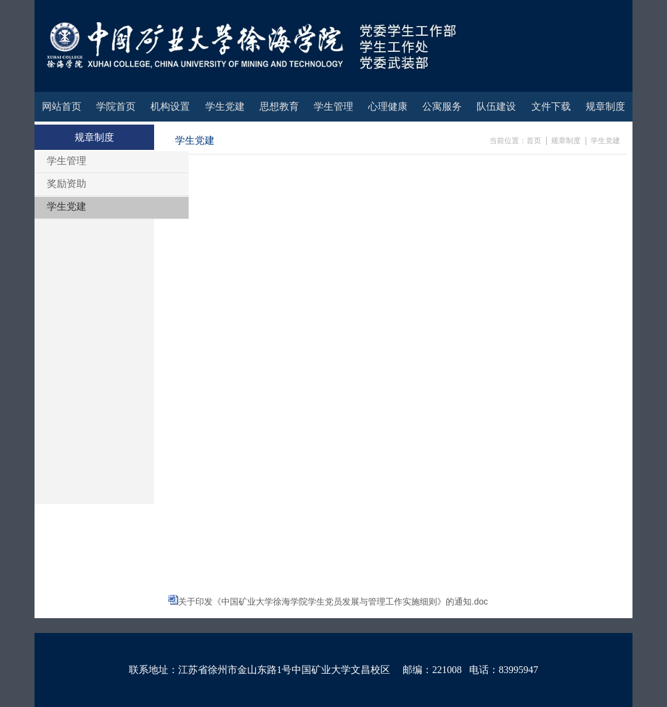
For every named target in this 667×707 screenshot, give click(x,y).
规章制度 (566, 140)
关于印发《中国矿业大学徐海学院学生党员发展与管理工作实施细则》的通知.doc (333, 601)
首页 (533, 140)
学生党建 (605, 140)
